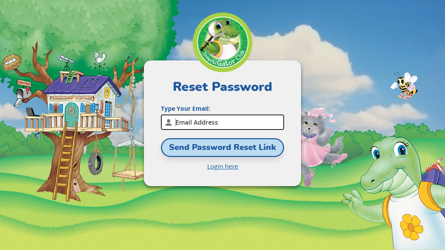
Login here (222, 166)
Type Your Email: (185, 108)
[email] (222, 122)
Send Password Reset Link (222, 147)
